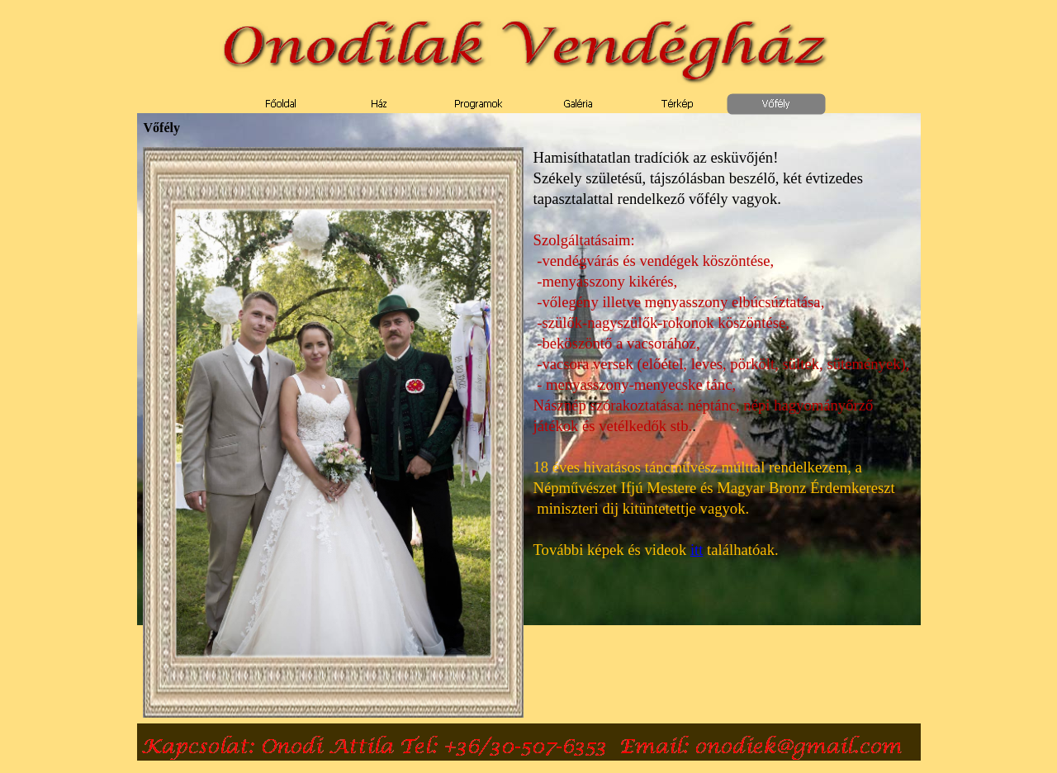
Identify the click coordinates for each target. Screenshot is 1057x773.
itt (697, 549)
